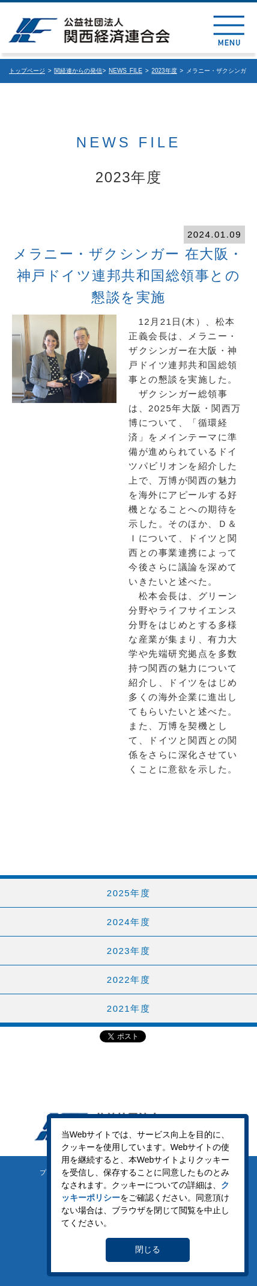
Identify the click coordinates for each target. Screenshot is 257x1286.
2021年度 (128, 1008)
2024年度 (128, 922)
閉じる (147, 1249)
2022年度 (128, 979)
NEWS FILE (125, 70)
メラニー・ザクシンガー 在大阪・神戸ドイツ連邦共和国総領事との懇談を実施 (128, 276)
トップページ (27, 70)
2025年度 (128, 893)
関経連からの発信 (78, 70)
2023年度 (164, 70)
